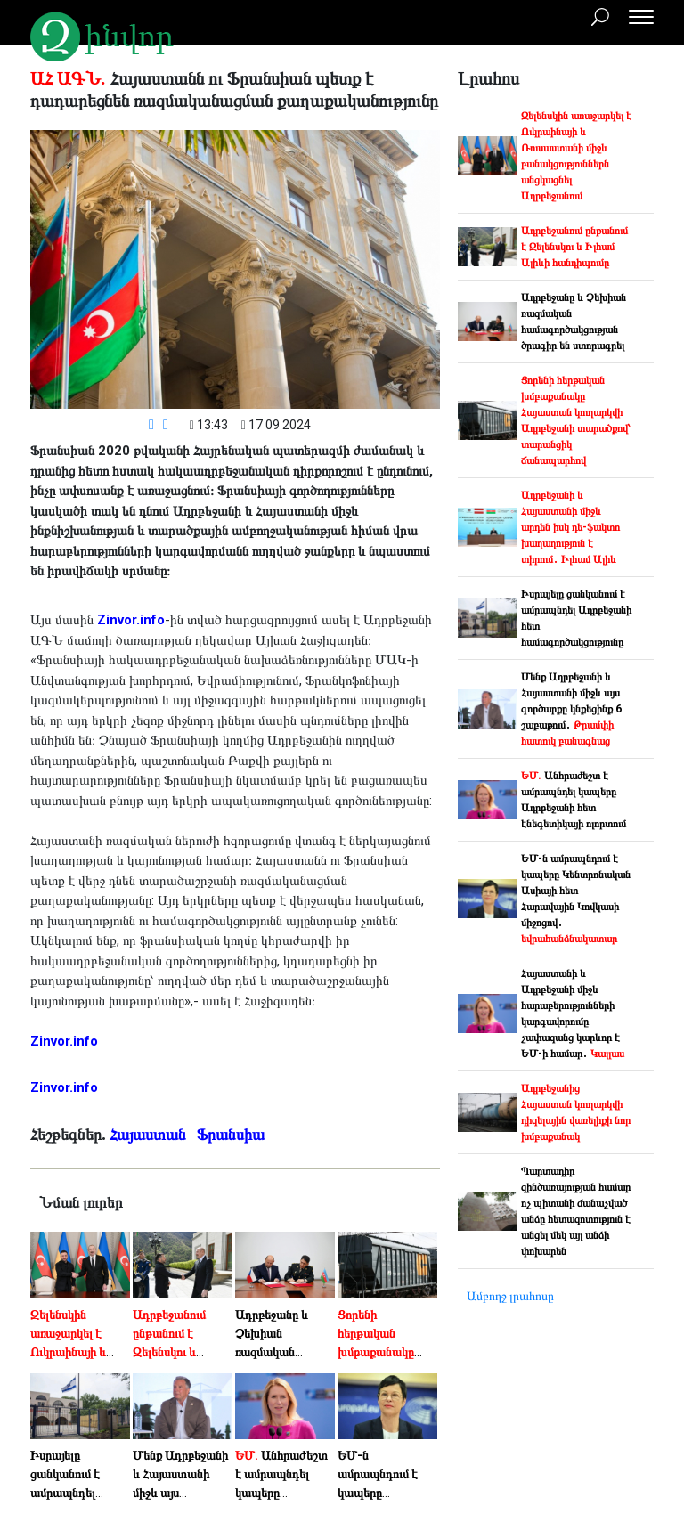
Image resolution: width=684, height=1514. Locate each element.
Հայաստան (150, 1134)
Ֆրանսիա (232, 1134)
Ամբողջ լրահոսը (510, 1296)
